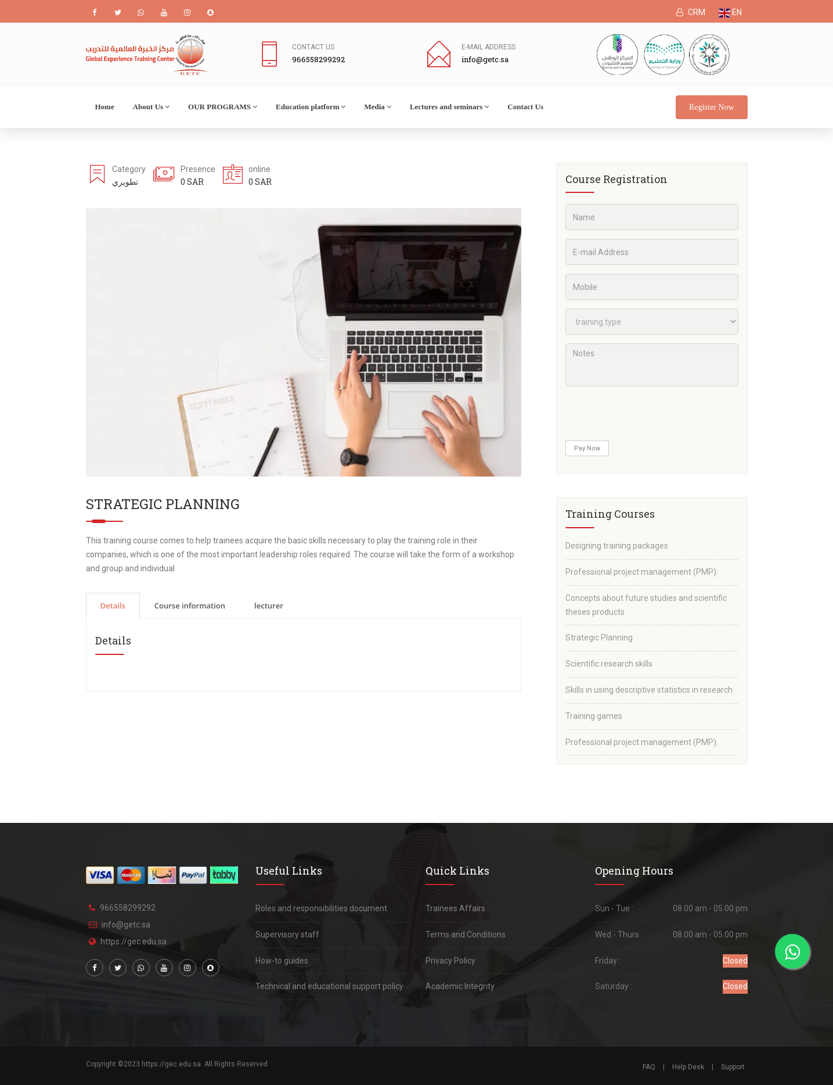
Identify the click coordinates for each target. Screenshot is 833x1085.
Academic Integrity (460, 986)
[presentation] (653, 409)
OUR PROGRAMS (222, 106)
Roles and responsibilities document (321, 908)
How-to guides (281, 960)
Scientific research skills (608, 663)
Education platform (310, 106)
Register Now (711, 107)
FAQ (649, 1067)
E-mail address (488, 47)
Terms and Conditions (465, 934)
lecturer (268, 605)
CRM (690, 12)
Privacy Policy (450, 960)
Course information (189, 605)
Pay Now (587, 448)
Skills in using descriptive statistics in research (649, 689)
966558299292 (128, 907)
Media (377, 106)
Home (104, 106)
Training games (593, 716)
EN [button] (730, 12)
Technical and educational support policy (329, 986)
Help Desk (688, 1067)
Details (112, 605)
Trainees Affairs (455, 908)
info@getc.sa (126, 924)
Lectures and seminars (449, 106)
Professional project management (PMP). (641, 571)
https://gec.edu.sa (133, 941)
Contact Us (313, 47)
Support (733, 1067)
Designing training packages (616, 545)
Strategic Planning (599, 637)
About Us (151, 106)
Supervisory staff (287, 934)
